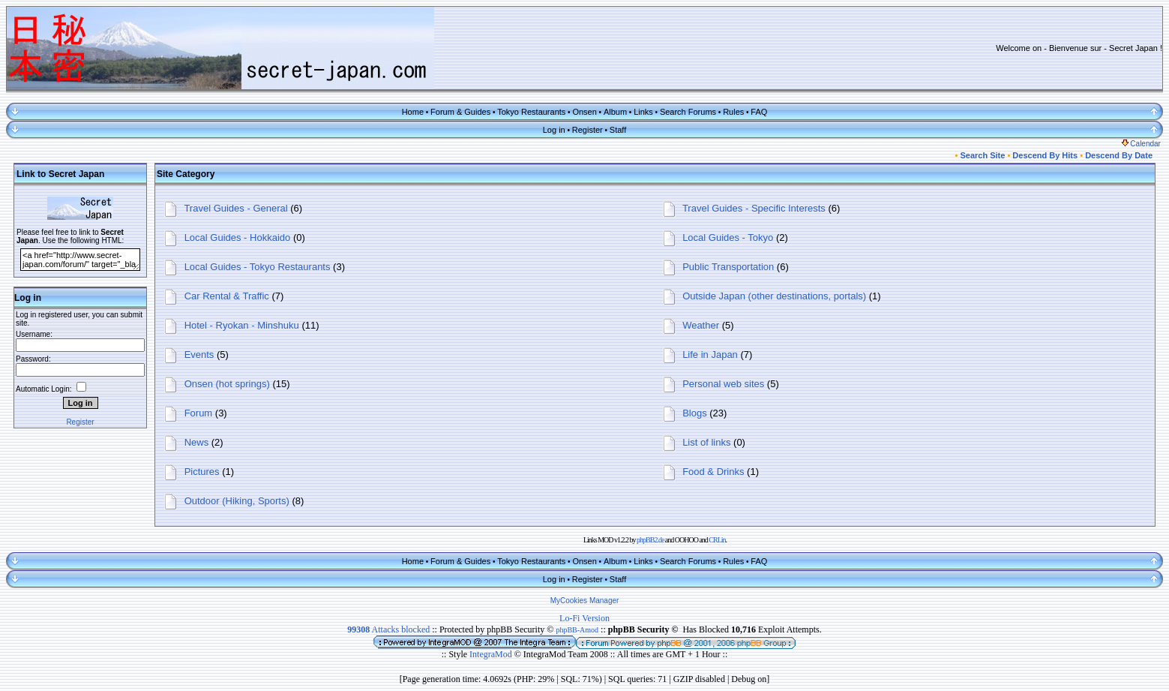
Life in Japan (710, 354)
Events (199, 354)
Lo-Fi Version (584, 618)
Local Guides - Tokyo (727, 237)
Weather (700, 325)
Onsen (584, 111)
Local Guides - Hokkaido (237, 237)
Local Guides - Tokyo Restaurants (257, 266)
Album (615, 111)
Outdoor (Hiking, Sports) (236, 500)
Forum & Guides (460, 111)
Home (413, 111)
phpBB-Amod (577, 630)
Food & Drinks (713, 471)
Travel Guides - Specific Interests (754, 208)
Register (587, 129)
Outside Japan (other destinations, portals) (774, 296)
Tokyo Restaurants (531, 111)
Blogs (694, 413)
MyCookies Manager (584, 600)
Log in (554, 129)
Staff (618, 129)
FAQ (759, 111)
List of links (706, 442)
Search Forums (688, 111)
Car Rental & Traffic (226, 296)
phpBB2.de (650, 540)
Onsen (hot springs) (227, 383)
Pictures (202, 471)
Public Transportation (728, 266)
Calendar (1141, 144)
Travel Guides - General (235, 208)
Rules (733, 111)
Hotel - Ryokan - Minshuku (241, 325)
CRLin (717, 540)
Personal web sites (723, 383)
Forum (198, 413)
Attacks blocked (388, 629)
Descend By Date (1119, 155)
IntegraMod (491, 654)
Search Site (982, 155)
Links (643, 111)
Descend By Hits (1045, 155)
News (196, 442)
